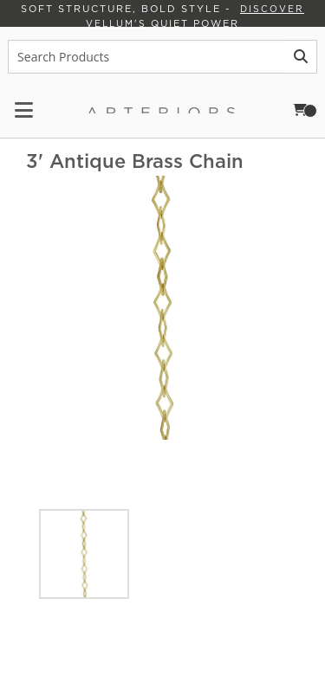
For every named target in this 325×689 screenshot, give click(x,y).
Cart (310, 109)
